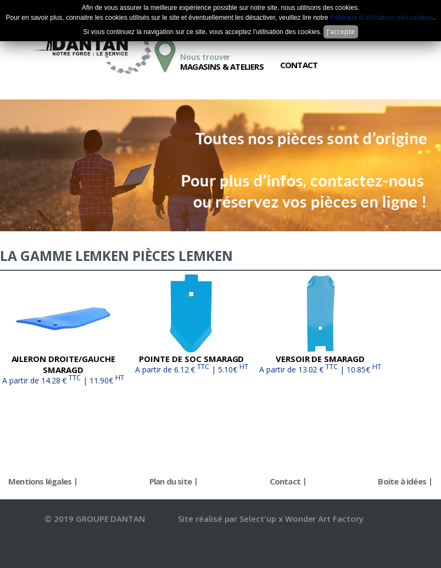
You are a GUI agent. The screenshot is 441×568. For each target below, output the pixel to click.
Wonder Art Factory (324, 518)
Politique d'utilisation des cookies (381, 17)
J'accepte (341, 31)
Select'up (258, 518)
